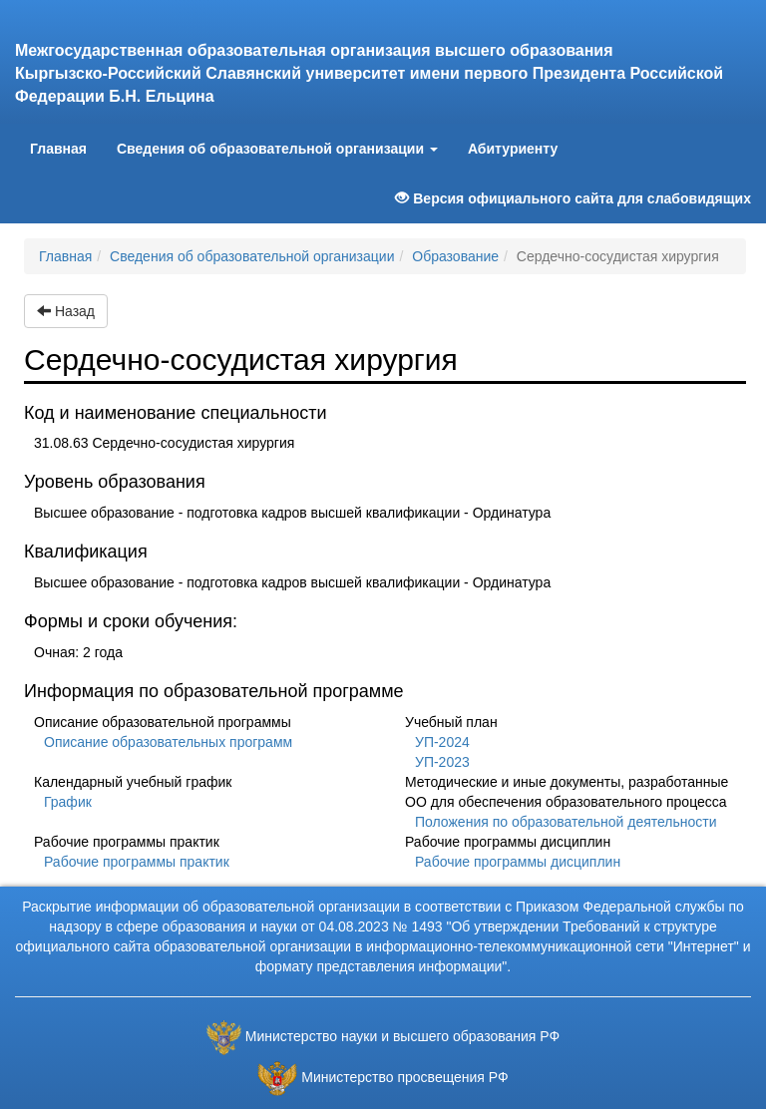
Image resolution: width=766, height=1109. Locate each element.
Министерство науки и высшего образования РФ (402, 1036)
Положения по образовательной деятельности (566, 822)
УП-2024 (442, 742)
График (68, 802)
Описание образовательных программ (168, 742)
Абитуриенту (513, 149)
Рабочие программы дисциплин (517, 862)
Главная (66, 147)
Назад (66, 311)
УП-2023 (442, 762)
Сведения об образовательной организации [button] (277, 149)
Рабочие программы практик (136, 862)
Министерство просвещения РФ (404, 1077)
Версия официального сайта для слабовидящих (573, 198)
